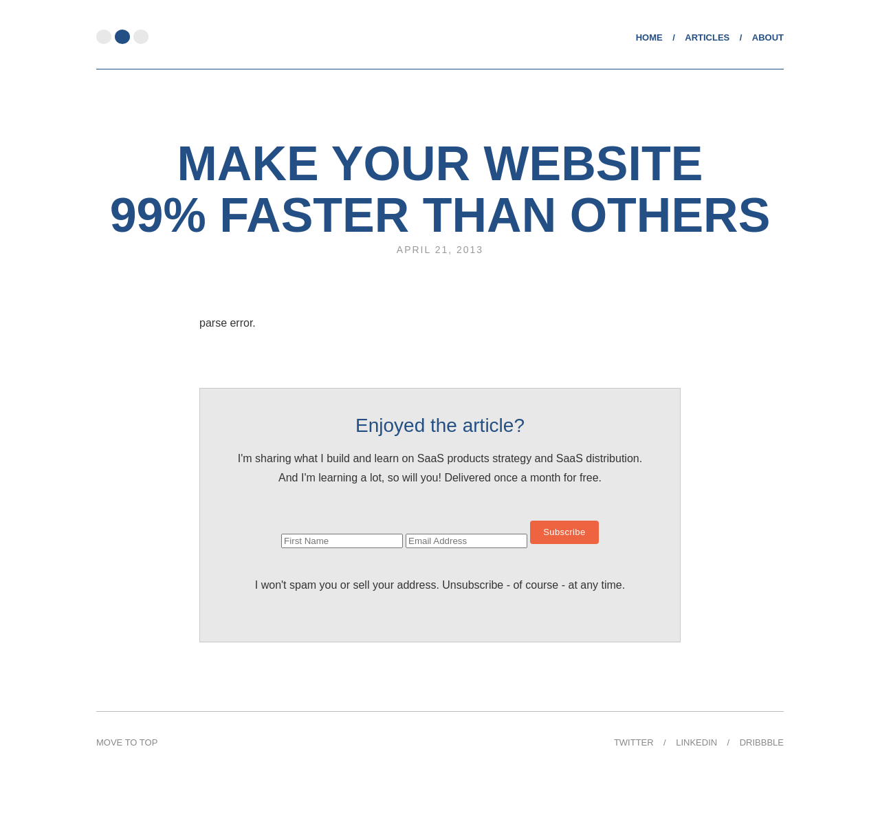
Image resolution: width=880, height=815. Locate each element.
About (768, 37)
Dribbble (762, 742)
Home (649, 37)
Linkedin (696, 742)
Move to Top (126, 742)
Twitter (634, 742)
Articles (707, 37)
